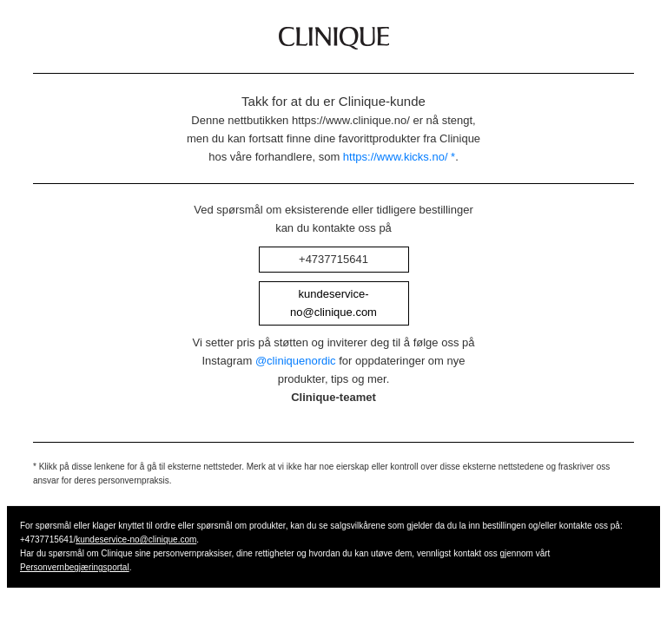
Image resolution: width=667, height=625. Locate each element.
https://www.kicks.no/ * (399, 156)
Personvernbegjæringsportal (74, 567)
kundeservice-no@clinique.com (136, 539)
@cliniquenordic (295, 360)
